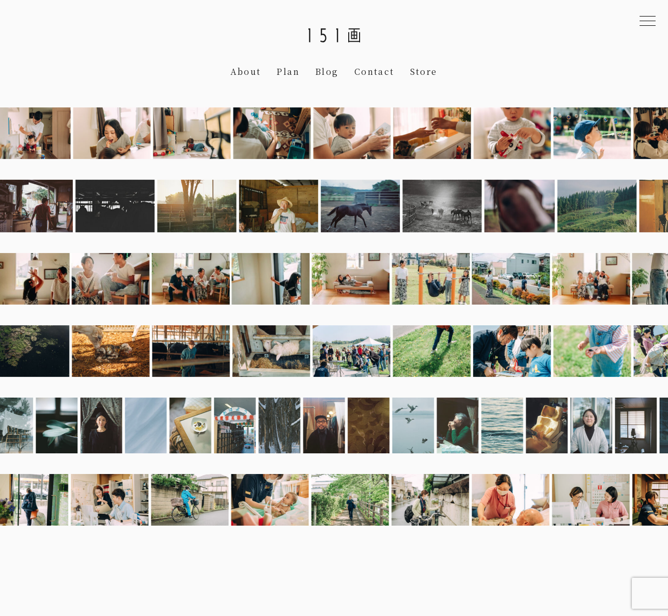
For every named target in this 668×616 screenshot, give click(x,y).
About (245, 71)
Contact (374, 71)
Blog (327, 71)
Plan (288, 71)
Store (424, 71)
